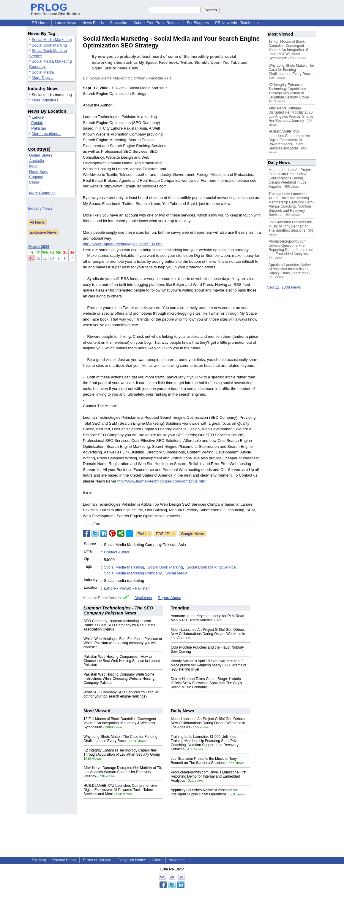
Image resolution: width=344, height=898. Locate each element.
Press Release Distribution (55, 11)
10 (52, 258)
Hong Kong (38, 171)
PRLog (118, 88)
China (34, 182)
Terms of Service (97, 860)
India (33, 166)
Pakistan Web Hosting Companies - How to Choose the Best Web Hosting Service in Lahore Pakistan (121, 661)
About (157, 860)
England (36, 177)
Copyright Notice (131, 860)
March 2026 (39, 246)
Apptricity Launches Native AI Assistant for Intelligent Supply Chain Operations (204, 792)
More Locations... (46, 133)
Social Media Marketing (52, 39)
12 (38, 258)
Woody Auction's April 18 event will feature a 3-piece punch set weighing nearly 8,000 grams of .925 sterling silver (208, 665)
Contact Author (117, 552)
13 (31, 258)
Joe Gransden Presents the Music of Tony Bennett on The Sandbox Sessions (204, 761)
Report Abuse (169, 598)
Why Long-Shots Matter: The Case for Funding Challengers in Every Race (120, 739)
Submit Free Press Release (157, 22)
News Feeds (93, 22)
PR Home (40, 22)
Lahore (38, 117)
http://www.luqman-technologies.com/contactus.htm (161, 481)
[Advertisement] (216, 129)
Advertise (177, 860)
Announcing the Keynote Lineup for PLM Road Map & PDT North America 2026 (207, 618)
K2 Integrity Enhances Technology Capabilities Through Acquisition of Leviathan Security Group (121, 752)
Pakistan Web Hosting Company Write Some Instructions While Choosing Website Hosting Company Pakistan (118, 678)
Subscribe (118, 22)
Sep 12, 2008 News (284, 287)
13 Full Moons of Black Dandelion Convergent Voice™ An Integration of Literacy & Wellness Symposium (119, 723)
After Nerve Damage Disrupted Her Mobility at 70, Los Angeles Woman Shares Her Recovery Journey (122, 772)
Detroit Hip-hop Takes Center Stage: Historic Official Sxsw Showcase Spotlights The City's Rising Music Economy (206, 683)
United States (40, 155)
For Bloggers (198, 22)
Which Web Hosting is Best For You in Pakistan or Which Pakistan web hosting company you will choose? (122, 643)
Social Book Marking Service (211, 567)
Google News (192, 533)
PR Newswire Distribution (237, 22)
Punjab (37, 122)
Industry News (40, 208)
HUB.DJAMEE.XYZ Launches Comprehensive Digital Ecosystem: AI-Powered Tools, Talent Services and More (120, 790)
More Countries (42, 193)
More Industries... (46, 100)
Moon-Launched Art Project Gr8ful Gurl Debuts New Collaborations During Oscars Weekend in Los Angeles (208, 634)
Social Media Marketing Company (133, 573)
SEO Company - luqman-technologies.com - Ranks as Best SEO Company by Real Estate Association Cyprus (119, 625)
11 (45, 258)
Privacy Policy (64, 860)
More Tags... (42, 77)
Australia (36, 160)
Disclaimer (143, 598)
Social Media (43, 72)
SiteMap (39, 860)
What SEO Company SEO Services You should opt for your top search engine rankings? (120, 694)
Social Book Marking (49, 45)
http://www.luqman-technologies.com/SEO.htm (122, 244)
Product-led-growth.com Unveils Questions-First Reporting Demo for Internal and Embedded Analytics (209, 776)
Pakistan (38, 128)
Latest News (65, 22)
